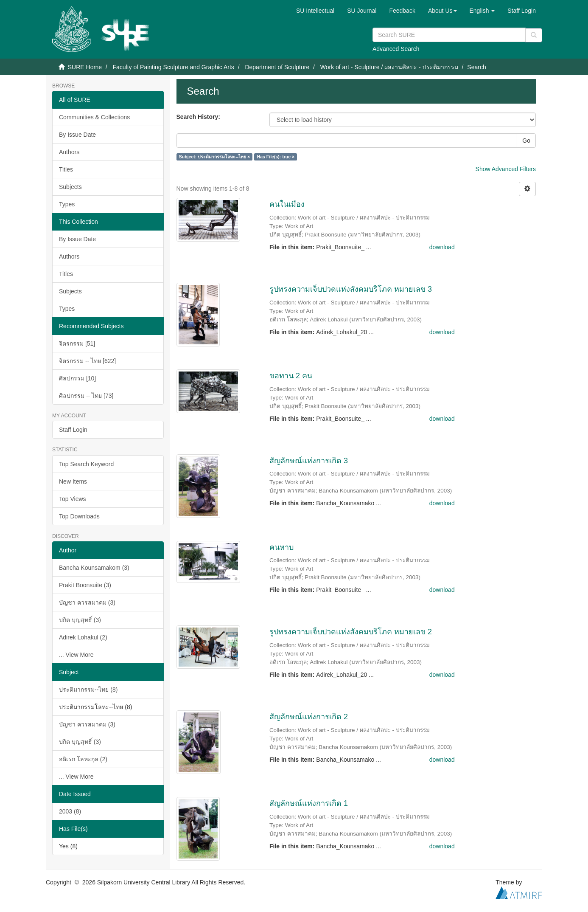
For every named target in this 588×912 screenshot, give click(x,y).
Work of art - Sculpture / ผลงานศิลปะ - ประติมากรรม (389, 67)
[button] (442, 10)
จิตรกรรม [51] (77, 343)
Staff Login (73, 429)
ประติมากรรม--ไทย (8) (88, 689)
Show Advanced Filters (506, 169)
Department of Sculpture (277, 67)
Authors (69, 152)
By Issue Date (77, 134)
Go (526, 140)
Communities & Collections (94, 117)
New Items (73, 481)
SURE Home (85, 67)
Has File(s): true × (275, 156)
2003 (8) (70, 811)
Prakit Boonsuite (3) (85, 585)
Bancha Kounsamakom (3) (94, 567)
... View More (76, 654)
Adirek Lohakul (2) (83, 637)
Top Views (72, 498)
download (442, 247)
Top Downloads (79, 516)
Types (67, 204)
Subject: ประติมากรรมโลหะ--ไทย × (214, 156)
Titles (66, 169)
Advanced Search (396, 48)
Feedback (402, 10)
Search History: (198, 116)
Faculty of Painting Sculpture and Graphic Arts (173, 67)
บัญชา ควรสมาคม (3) (87, 602)
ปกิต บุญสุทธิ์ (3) (80, 619)
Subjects (70, 186)
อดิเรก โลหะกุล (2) (83, 759)
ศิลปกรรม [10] (77, 378)
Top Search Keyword (86, 464)
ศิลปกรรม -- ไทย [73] (86, 395)
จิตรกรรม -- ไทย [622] (87, 360)
